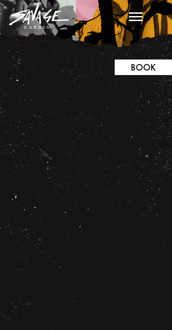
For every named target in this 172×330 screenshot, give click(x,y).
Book (143, 67)
